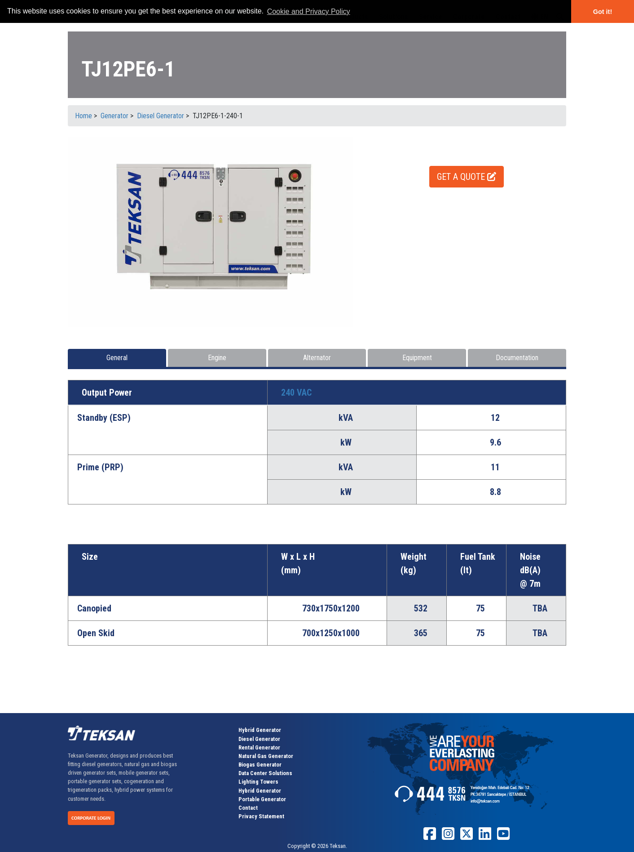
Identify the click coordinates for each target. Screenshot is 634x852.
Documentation (517, 357)
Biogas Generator (260, 764)
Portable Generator (262, 799)
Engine (217, 357)
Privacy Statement (261, 816)
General (117, 357)
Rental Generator (259, 747)
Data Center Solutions (265, 773)
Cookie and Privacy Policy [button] (308, 11)
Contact (248, 807)
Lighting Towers (258, 781)
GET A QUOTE (466, 176)
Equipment (417, 357)
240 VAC (296, 392)
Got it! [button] (602, 11)
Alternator (317, 357)
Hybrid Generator (259, 730)
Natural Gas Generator (265, 756)
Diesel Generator (259, 739)
